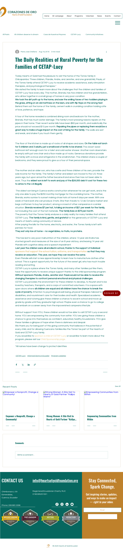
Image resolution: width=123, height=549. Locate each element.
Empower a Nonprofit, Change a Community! (20, 417)
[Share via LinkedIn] (28, 364)
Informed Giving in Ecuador (38, 356)
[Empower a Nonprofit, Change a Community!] (21, 401)
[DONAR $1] (111, 293)
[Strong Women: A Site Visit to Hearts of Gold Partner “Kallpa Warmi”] (61, 401)
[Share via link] (35, 364)
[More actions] (106, 51)
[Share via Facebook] (16, 364)
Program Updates (58, 356)
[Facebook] (57, 504)
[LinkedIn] (67, 504)
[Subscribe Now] (102, 516)
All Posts (6, 34)
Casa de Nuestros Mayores (55, 34)
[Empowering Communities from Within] (102, 401)
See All (117, 386)
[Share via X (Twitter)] (22, 364)
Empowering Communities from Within (101, 417)
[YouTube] (72, 504)
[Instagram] (62, 504)
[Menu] (117, 23)
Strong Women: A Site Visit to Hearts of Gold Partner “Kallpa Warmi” (60, 417)
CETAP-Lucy (76, 34)
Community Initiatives (94, 34)
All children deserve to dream (26, 34)
